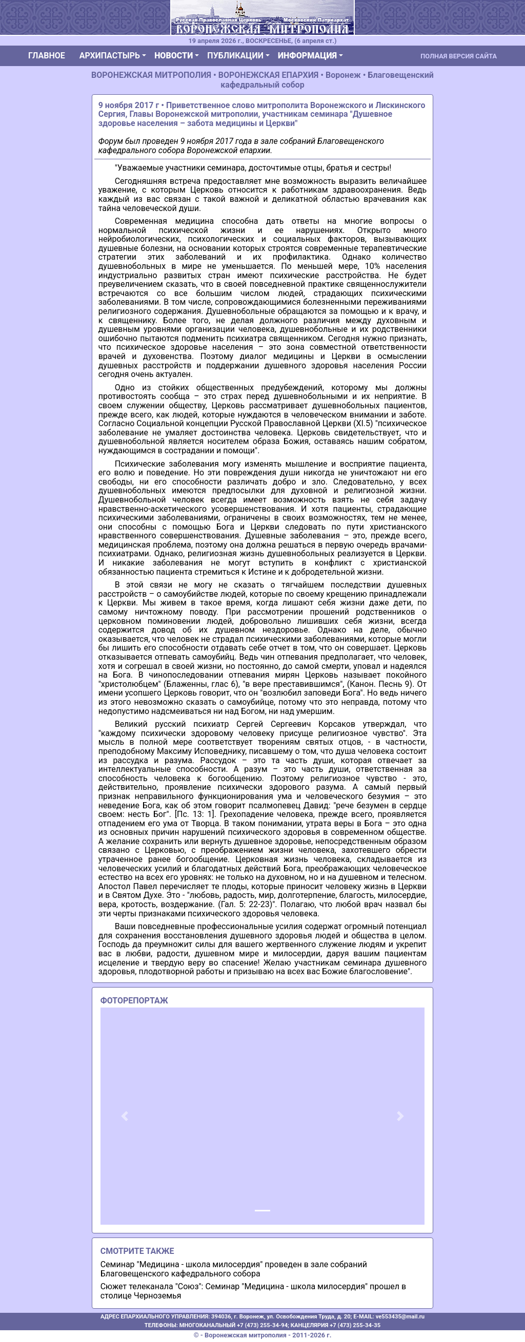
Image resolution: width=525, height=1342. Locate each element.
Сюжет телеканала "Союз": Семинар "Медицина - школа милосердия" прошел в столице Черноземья (253, 1291)
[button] (124, 1116)
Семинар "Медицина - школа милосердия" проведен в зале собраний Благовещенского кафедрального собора (233, 1269)
